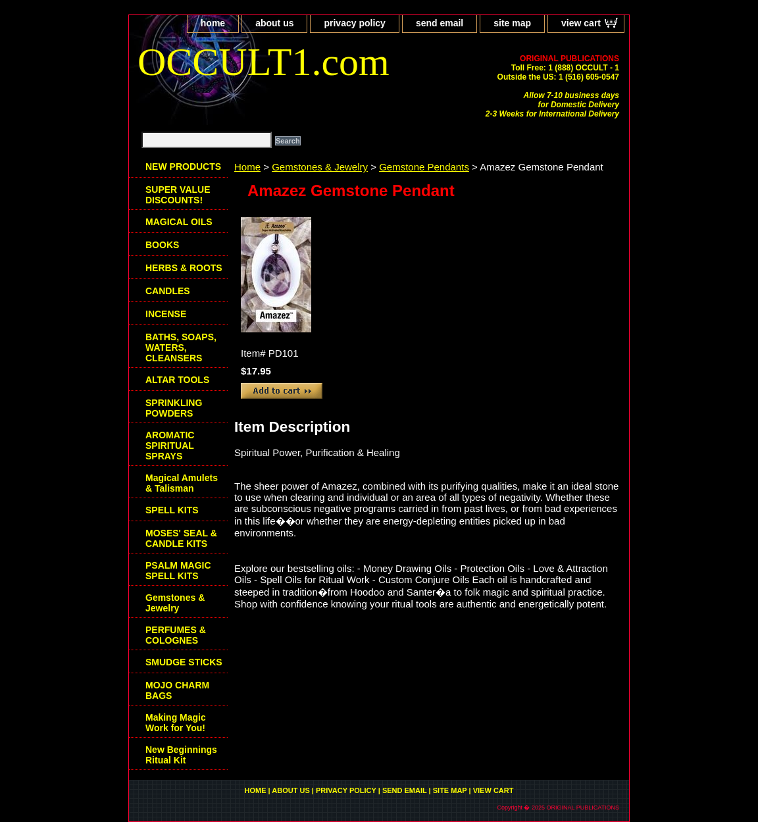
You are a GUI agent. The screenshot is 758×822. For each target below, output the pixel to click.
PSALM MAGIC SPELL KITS (178, 570)
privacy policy (354, 23)
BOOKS (162, 245)
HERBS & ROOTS (183, 268)
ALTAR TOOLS (177, 379)
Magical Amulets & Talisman (181, 483)
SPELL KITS (172, 510)
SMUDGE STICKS (183, 662)
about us (274, 23)
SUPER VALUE (178, 194)
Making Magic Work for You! (175, 722)
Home (247, 166)
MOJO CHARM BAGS (177, 690)
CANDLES (167, 291)
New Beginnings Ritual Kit (181, 754)
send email (439, 23)
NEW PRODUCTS (183, 166)
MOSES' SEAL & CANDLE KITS (181, 538)
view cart (581, 23)
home (213, 23)
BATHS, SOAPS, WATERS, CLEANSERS (180, 347)
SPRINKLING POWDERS (173, 408)
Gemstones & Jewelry (320, 166)
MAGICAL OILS (179, 222)
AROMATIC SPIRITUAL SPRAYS (169, 445)
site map (512, 23)
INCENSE (165, 314)
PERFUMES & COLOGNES (175, 635)
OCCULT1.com (264, 62)
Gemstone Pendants (424, 166)
